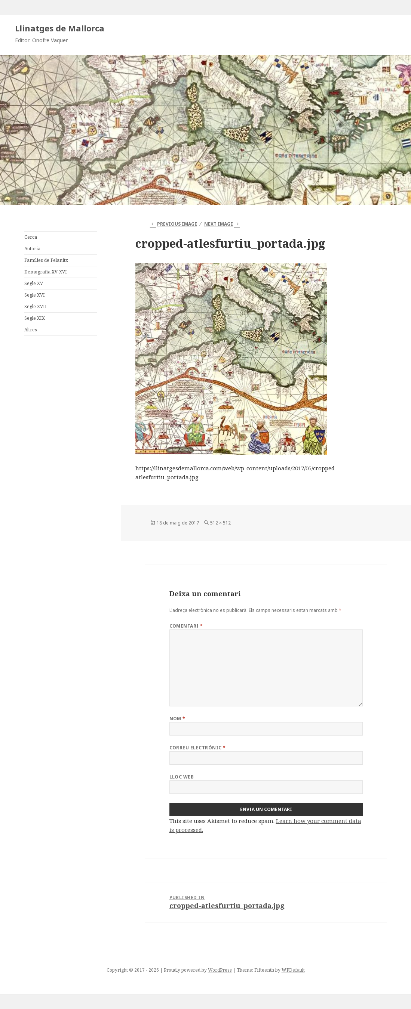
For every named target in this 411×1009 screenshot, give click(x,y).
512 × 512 (220, 523)
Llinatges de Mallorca (59, 28)
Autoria (32, 248)
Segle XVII (35, 306)
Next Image (218, 224)
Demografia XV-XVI (45, 272)
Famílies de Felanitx (46, 260)
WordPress (220, 970)
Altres (30, 329)
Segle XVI (34, 295)
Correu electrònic (197, 748)
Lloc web (181, 777)
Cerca (30, 237)
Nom (177, 718)
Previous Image (177, 224)
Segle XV (33, 283)
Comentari (186, 626)
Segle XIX (34, 318)
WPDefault (293, 970)
